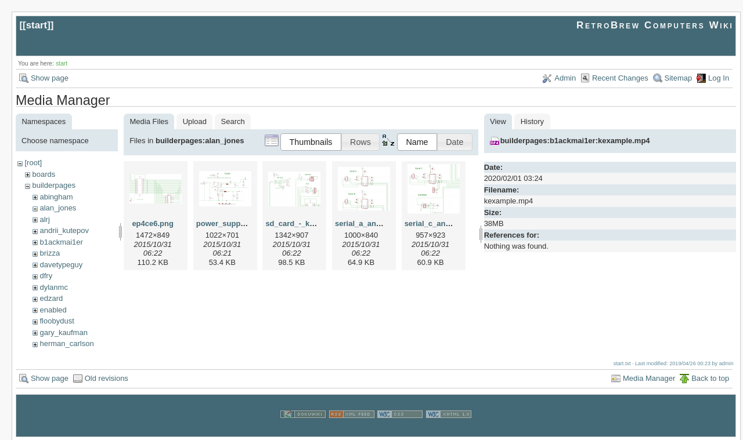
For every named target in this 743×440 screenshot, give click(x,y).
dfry (45, 275)
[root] (33, 162)
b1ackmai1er (60, 242)
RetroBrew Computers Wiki (655, 25)
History (532, 121)
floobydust (56, 321)
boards (43, 174)
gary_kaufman (63, 332)
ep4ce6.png (153, 223)
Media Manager (649, 377)
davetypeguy (60, 264)
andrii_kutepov (64, 230)
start (37, 25)
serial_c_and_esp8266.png (452, 223)
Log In (718, 78)
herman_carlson (66, 343)
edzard (51, 298)
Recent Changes (620, 78)
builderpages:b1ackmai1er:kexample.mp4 (575, 140)
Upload (195, 121)
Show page (49, 78)
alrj (44, 219)
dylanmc (53, 287)
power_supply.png (229, 223)
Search (233, 121)
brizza (49, 253)
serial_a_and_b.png (370, 223)
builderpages (53, 185)
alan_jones (57, 207)
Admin (565, 78)
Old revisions (106, 377)
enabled (52, 310)
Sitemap (678, 78)
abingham (56, 196)
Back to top (710, 377)
